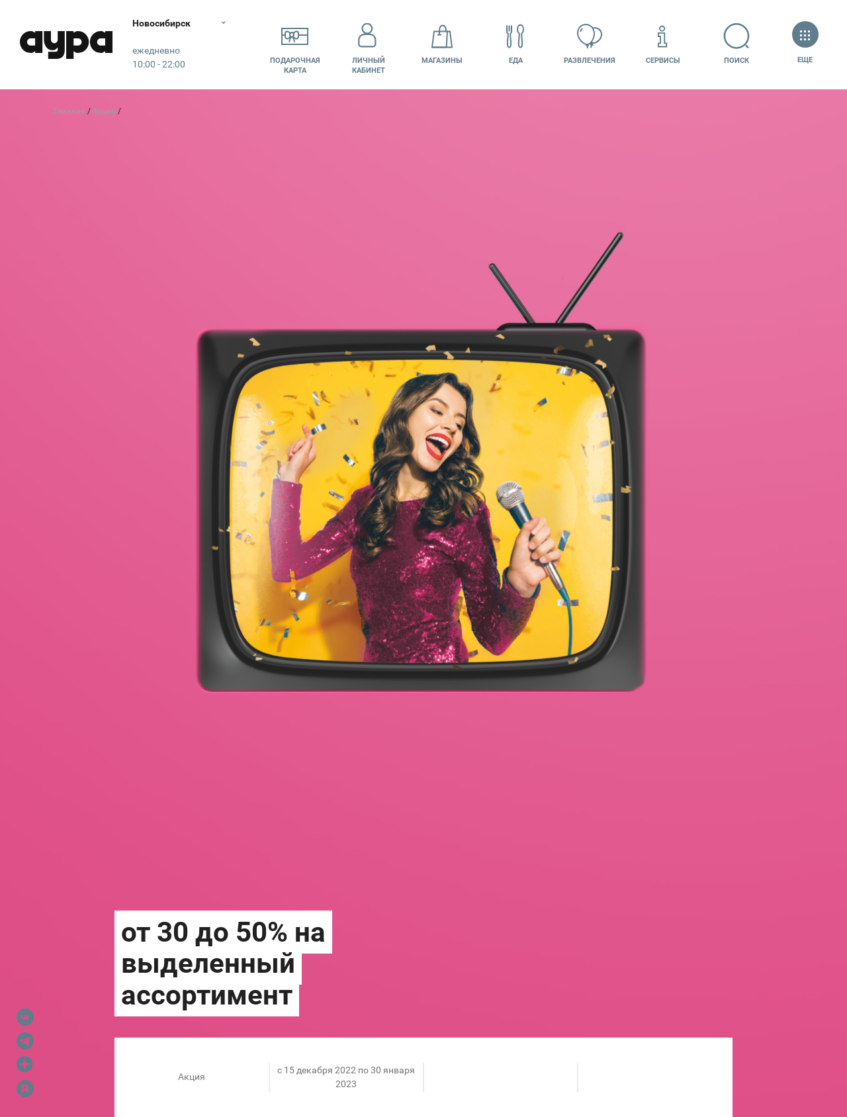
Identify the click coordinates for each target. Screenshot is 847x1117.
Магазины (442, 44)
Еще (805, 44)
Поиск (737, 44)
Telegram (25, 1041)
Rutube (25, 1088)
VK (25, 1017)
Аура (66, 44)
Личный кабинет (368, 44)
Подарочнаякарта (295, 44)
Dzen (25, 1064)
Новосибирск (161, 23)
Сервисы (663, 44)
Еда (515, 44)
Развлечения (589, 44)
